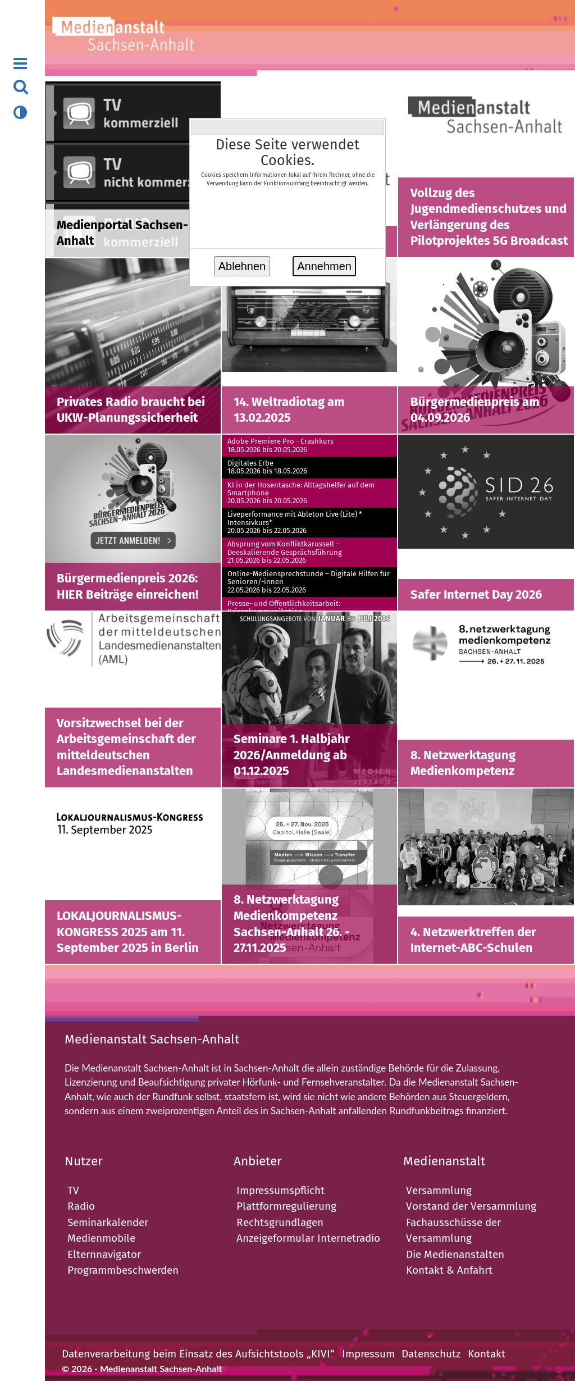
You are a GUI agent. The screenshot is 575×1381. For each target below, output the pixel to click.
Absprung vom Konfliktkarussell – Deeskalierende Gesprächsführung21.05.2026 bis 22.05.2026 (284, 552)
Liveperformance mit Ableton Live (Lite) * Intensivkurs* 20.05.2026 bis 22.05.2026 (294, 523)
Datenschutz (430, 1353)
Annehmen (324, 266)
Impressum (368, 1353)
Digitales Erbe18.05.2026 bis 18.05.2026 (267, 467)
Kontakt (486, 1353)
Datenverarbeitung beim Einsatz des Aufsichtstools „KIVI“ (198, 1353)
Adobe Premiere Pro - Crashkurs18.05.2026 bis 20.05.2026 (280, 445)
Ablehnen (242, 266)
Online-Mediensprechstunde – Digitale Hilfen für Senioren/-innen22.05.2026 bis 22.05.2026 (308, 582)
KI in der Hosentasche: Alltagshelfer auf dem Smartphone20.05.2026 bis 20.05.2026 (301, 493)
